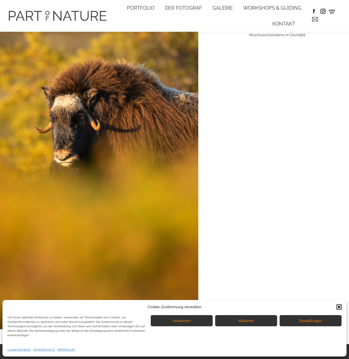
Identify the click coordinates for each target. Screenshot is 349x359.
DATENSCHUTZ (44, 349)
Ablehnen (246, 321)
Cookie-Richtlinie (19, 349)
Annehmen (182, 321)
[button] (339, 306)
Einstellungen (310, 321)
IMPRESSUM (66, 349)
